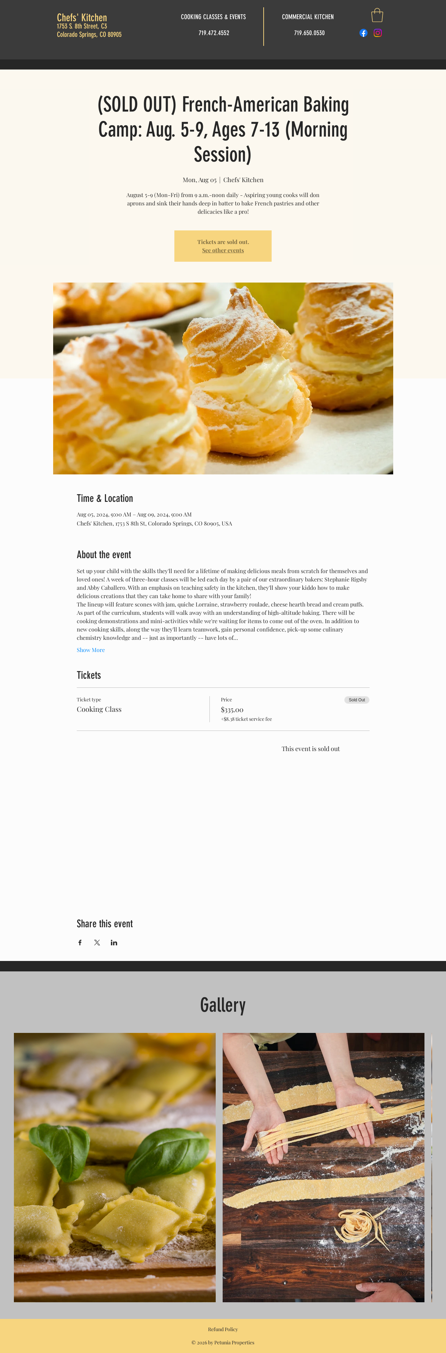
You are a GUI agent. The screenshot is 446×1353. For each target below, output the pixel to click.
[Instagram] (377, 32)
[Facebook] (363, 32)
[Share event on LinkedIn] (114, 942)
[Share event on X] (97, 942)
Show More (91, 649)
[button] (377, 15)
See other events (223, 250)
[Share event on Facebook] (80, 942)
